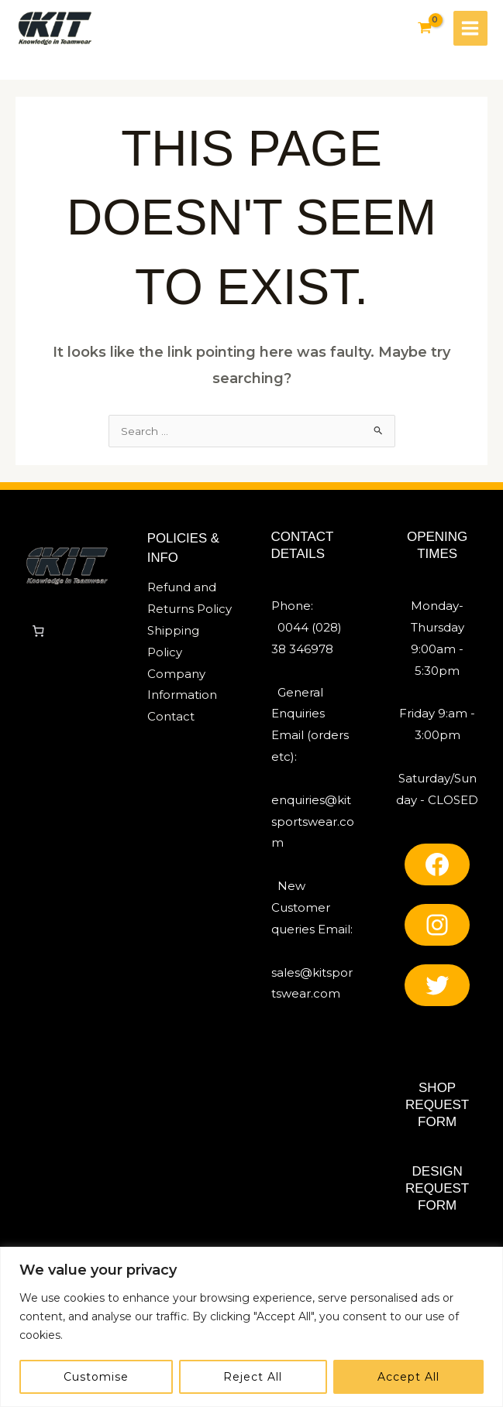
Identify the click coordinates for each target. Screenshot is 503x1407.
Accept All (408, 1377)
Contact (171, 720)
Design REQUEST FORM (437, 1192)
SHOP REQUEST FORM (437, 1108)
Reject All (252, 1377)
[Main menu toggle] (469, 28)
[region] (251, 1327)
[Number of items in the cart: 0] (38, 635)
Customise (96, 1377)
